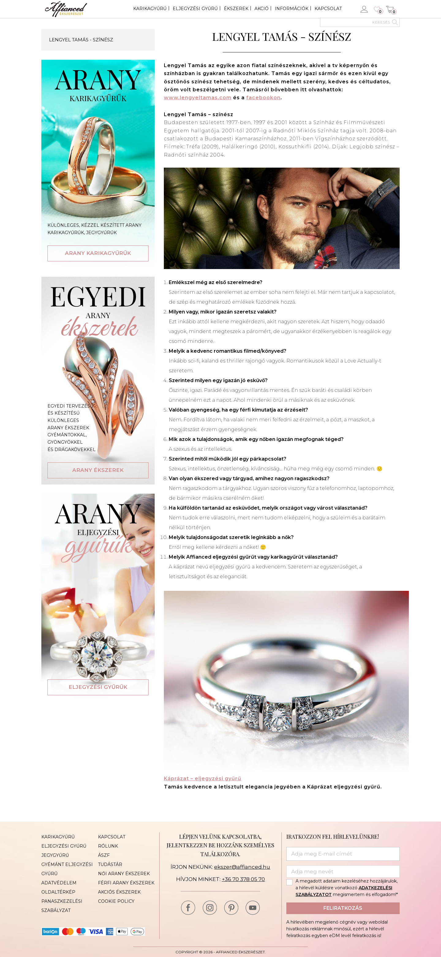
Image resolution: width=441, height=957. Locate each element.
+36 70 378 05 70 (243, 879)
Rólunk (108, 846)
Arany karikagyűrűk (98, 253)
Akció (261, 8)
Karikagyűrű (150, 8)
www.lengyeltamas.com (198, 98)
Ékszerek (236, 8)
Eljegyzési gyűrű (195, 8)
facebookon (263, 98)
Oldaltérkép (58, 892)
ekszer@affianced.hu (242, 867)
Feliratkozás (342, 908)
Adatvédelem (59, 883)
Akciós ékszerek (119, 892)
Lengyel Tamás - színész (81, 40)
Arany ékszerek (98, 470)
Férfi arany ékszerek (126, 883)
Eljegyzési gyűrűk (98, 687)
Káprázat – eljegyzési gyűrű (202, 778)
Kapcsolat (328, 8)
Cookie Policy (116, 901)
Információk (291, 8)
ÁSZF (104, 855)
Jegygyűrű (55, 855)
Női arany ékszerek (124, 873)
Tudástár (110, 864)
